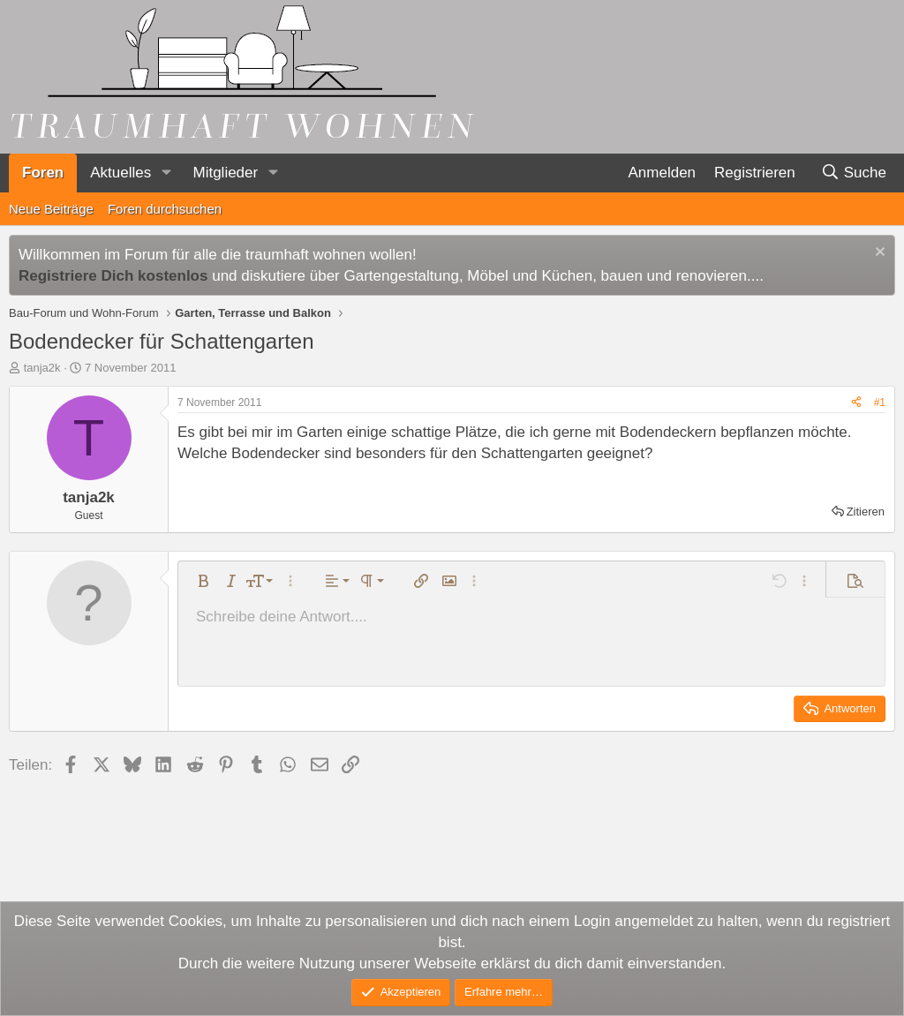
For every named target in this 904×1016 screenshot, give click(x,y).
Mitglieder (225, 172)
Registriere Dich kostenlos (113, 275)
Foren (43, 172)
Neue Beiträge (51, 208)
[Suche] (853, 173)
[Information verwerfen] (877, 254)
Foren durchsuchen (165, 208)
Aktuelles (120, 172)
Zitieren (866, 511)
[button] (166, 173)
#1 (879, 402)
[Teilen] (856, 403)
